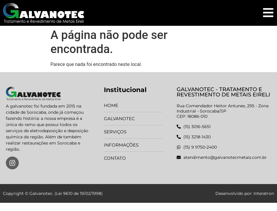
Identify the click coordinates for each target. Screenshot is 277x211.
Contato (115, 158)
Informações (121, 145)
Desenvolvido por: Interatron (244, 193)
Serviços (115, 132)
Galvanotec (119, 118)
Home (111, 105)
